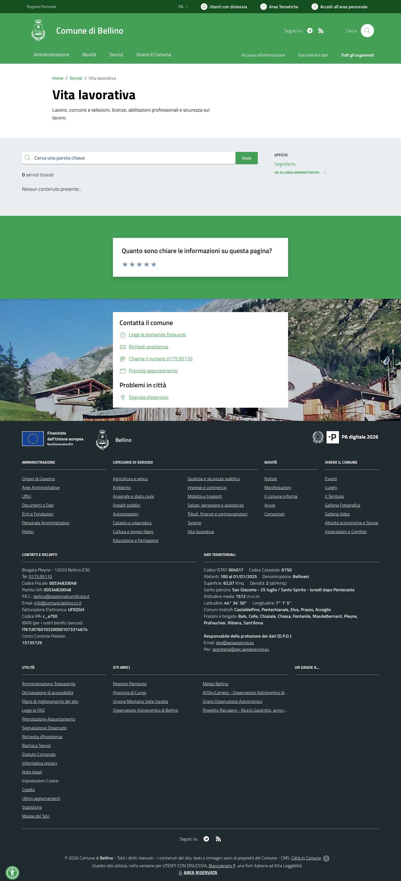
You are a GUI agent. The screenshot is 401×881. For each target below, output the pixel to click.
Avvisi (269, 505)
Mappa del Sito (35, 816)
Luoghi (331, 487)
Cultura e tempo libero (133, 531)
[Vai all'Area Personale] (339, 6)
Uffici (26, 496)
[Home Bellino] (75, 30)
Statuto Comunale (39, 754)
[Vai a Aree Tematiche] (279, 6)
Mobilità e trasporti (205, 496)
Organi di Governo (38, 478)
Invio (246, 158)
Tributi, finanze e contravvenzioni (217, 514)
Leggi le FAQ (33, 710)
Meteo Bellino (215, 683)
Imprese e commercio (207, 487)
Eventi (331, 478)
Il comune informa (280, 496)
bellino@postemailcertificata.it (62, 596)
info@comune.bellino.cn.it (58, 603)
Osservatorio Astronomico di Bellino (145, 710)
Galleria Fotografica (342, 505)
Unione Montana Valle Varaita (140, 701)
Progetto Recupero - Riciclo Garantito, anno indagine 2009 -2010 (263, 710)
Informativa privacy (39, 763)
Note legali (32, 772)
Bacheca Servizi (36, 745)
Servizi (76, 78)
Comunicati (274, 514)
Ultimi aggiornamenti (41, 798)
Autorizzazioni (125, 514)
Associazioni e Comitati (346, 531)
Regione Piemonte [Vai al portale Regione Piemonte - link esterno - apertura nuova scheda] (41, 6)
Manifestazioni (277, 487)
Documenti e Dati (38, 505)
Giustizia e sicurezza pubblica (214, 478)
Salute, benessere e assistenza (216, 505)
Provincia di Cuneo (129, 692)
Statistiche (32, 807)
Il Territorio (334, 496)
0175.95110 (40, 576)
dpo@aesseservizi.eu (235, 642)
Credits (28, 789)
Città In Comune (306, 858)
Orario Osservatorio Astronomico (232, 701)
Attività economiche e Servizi (351, 522)
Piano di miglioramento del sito (50, 701)
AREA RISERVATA (197, 872)
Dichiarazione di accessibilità (47, 692)
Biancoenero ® (222, 865)
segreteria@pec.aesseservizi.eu (240, 649)
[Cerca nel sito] (367, 30)
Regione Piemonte (130, 683)
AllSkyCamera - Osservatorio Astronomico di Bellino (250, 692)
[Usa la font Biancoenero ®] (224, 6)
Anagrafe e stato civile (133, 496)
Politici (28, 531)
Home (57, 78)
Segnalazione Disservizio (44, 727)
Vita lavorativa (201, 531)
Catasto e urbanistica (132, 522)
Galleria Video (337, 514)
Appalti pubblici (126, 505)
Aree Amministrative (41, 487)
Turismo (194, 522)
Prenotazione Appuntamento (48, 719)
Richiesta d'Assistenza (42, 736)
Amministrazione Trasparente (48, 683)
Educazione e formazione (135, 540)
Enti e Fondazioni (37, 514)
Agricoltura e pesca (130, 478)
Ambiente (122, 487)
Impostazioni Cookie (40, 780)
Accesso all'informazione (263, 55)
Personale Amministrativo (45, 522)
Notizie (270, 478)
